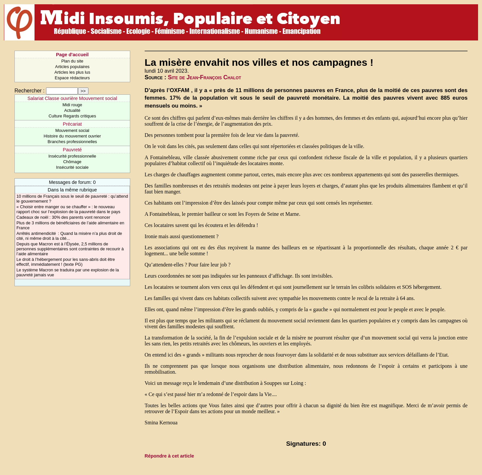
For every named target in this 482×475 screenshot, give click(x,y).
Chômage (72, 161)
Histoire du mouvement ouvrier (72, 136)
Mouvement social (72, 130)
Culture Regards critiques (72, 115)
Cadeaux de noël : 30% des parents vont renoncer (63, 217)
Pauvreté (72, 149)
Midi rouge (72, 104)
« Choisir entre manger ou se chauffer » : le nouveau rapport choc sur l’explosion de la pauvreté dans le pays (68, 209)
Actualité (72, 110)
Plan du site (72, 61)
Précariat (72, 124)
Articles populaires (72, 66)
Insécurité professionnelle (72, 156)
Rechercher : (29, 90)
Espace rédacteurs (72, 77)
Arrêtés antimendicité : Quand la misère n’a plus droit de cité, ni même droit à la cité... (69, 236)
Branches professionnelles (72, 141)
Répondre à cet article (169, 456)
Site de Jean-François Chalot (204, 77)
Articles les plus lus (72, 72)
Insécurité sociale (72, 167)
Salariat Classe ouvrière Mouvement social (72, 98)
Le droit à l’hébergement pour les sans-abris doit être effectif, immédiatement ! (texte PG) (65, 262)
